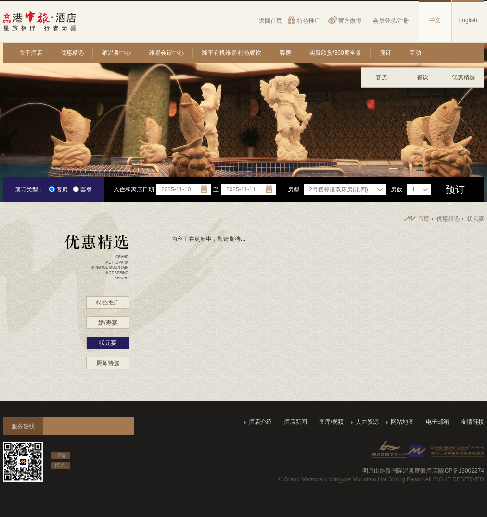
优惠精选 (72, 53)
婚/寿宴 (107, 322)
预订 (385, 53)
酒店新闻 (295, 421)
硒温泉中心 (116, 53)
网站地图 (402, 421)
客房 (285, 53)
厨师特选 (107, 363)
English (467, 20)
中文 (435, 20)
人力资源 (367, 421)
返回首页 (270, 20)
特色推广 (308, 20)
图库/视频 (331, 421)
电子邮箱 (437, 421)
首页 (423, 218)
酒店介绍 (260, 421)
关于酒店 (30, 53)
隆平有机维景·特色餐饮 (231, 53)
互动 (415, 53)
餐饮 (422, 77)
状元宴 (107, 343)
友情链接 (472, 421)
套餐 (82, 189)
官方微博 (349, 20)
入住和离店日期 (134, 189)
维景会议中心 (166, 53)
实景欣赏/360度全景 (335, 53)
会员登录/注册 (391, 20)
